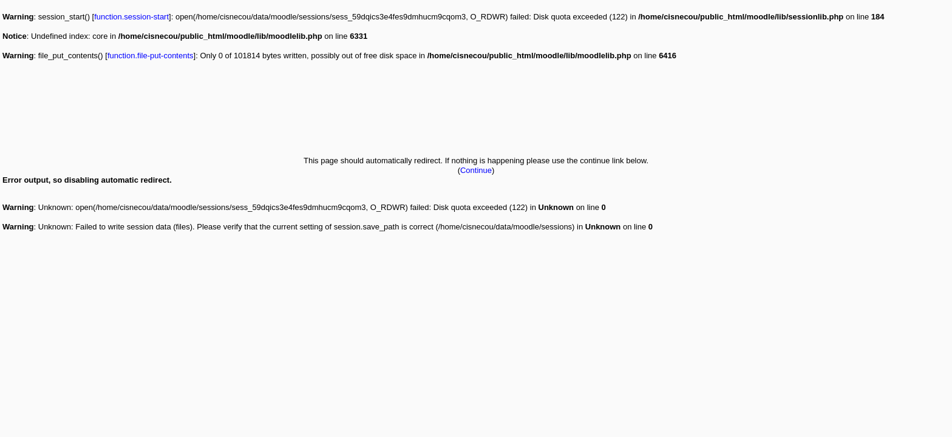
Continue (476, 170)
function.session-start (131, 16)
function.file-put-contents (150, 55)
